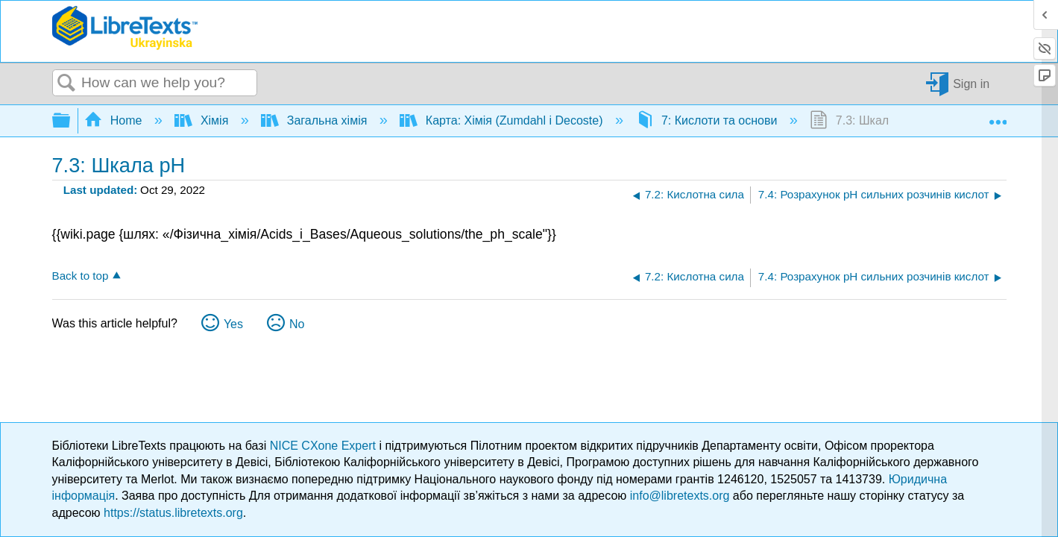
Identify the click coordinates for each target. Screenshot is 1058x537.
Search (67, 83)
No (296, 324)
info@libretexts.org (680, 495)
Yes (233, 324)
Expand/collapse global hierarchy (71, 121)
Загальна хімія (315, 120)
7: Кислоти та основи (708, 120)
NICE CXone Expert (325, 445)
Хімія (202, 120)
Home (114, 120)
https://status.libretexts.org (173, 512)
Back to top (80, 275)
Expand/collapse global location (998, 116)
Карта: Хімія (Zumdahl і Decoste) (503, 120)
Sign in (971, 83)
